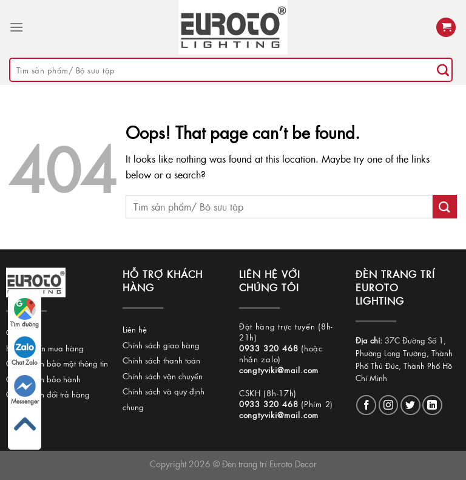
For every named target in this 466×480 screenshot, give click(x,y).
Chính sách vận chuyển (163, 376)
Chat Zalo (25, 351)
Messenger (25, 390)
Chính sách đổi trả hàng (48, 394)
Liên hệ (135, 329)
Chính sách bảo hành (43, 379)
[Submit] (442, 69)
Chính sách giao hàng (161, 345)
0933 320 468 (269, 348)
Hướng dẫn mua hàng (45, 348)
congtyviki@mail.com (279, 370)
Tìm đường (24, 313)
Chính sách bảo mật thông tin (57, 363)
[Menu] (16, 27)
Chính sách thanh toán (161, 360)
